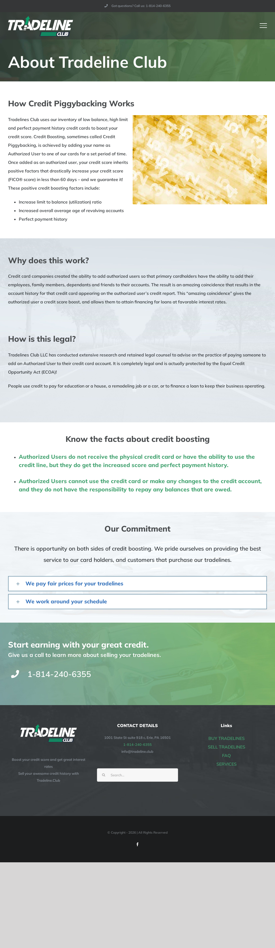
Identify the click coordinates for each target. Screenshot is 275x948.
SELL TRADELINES (226, 747)
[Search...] (137, 775)
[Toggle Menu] (263, 25)
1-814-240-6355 (137, 744)
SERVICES (226, 764)
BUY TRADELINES (226, 738)
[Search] (103, 775)
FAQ (226, 755)
